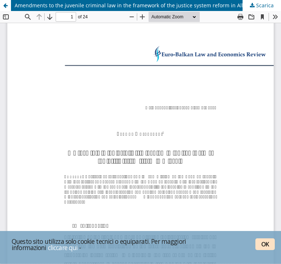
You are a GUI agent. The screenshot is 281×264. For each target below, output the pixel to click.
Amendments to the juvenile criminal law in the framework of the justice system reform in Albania (135, 5)
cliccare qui (63, 247)
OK (265, 244)
